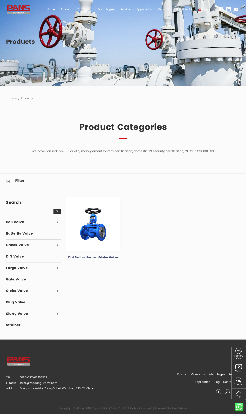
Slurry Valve (17, 314)
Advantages (105, 9)
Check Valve (17, 245)
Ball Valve (15, 222)
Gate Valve (16, 280)
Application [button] (144, 9)
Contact (163, 9)
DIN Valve (15, 257)
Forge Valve (17, 268)
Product (182, 374)
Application (202, 382)
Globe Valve (17, 291)
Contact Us (230, 382)
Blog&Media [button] (183, 9)
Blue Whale (179, 408)
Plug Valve (15, 302)
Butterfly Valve (19, 234)
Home (51, 9)
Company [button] (84, 9)
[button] (204, 9)
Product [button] (66, 9)
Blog (217, 382)
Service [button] (125, 9)
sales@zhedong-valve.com (38, 383)
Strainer (13, 325)
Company (198, 374)
